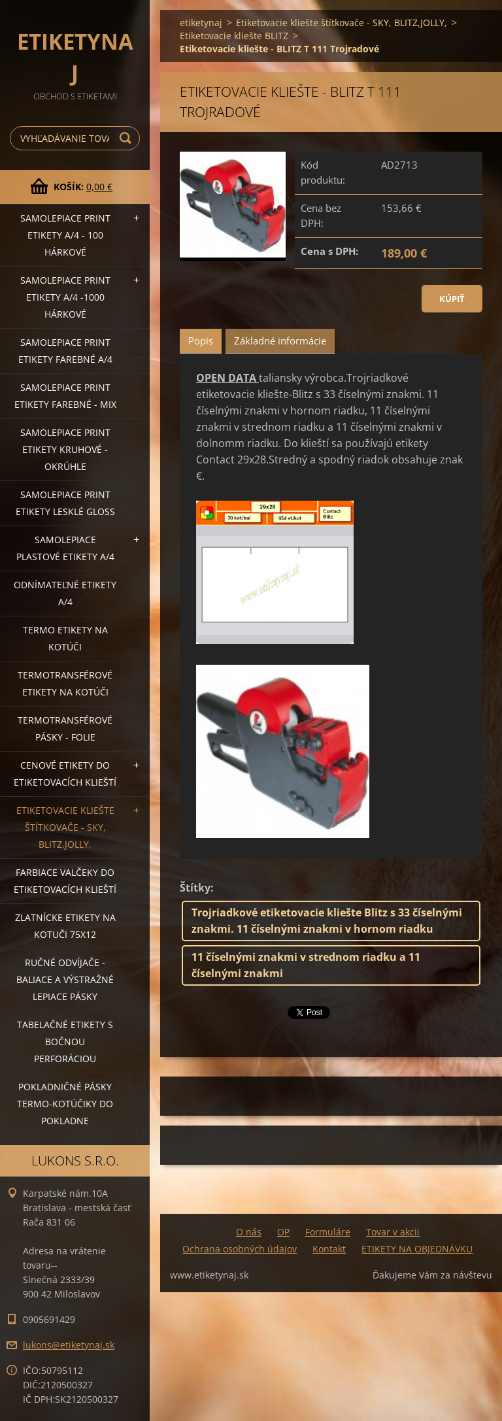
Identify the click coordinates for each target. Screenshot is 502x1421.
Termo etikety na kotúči (65, 638)
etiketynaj (201, 22)
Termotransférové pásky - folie (65, 728)
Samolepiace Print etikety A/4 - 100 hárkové (65, 235)
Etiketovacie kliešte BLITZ (234, 35)
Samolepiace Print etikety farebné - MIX (65, 395)
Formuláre (327, 1232)
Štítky (195, 887)
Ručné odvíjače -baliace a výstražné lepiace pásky (65, 979)
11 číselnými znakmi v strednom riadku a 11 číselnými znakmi (306, 965)
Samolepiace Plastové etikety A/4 (65, 548)
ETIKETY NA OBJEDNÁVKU (417, 1249)
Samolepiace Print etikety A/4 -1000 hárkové (65, 297)
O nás (248, 1232)
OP (283, 1232)
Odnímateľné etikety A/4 (65, 593)
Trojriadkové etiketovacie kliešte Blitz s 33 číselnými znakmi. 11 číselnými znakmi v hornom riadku (327, 920)
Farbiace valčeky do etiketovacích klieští (65, 880)
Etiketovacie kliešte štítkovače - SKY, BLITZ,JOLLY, (65, 827)
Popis (200, 340)
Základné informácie (280, 340)
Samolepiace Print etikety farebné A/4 (65, 350)
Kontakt (329, 1249)
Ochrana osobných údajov (239, 1249)
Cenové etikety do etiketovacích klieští (65, 773)
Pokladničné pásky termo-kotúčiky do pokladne (65, 1103)
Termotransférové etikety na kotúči (65, 683)
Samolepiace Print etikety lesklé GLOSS (65, 503)
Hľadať (127, 138)
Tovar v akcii (393, 1232)
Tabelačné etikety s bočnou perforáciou (65, 1041)
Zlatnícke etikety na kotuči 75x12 (65, 926)
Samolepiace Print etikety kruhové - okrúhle (65, 449)
